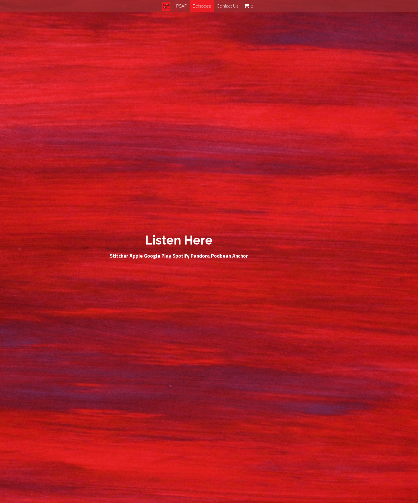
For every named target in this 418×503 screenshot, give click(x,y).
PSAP (181, 6)
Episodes (202, 6)
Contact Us (227, 6)
